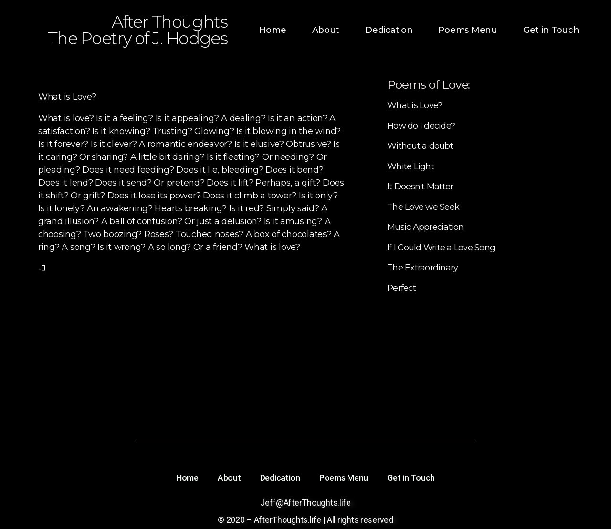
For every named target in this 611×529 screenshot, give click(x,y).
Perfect (401, 288)
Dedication (388, 30)
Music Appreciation (425, 227)
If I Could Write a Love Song (441, 247)
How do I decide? (421, 126)
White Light (410, 166)
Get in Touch (551, 30)
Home (272, 30)
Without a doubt (420, 146)
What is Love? (414, 105)
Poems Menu (467, 30)
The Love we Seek (423, 207)
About (326, 30)
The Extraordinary (422, 267)
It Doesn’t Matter (420, 186)
